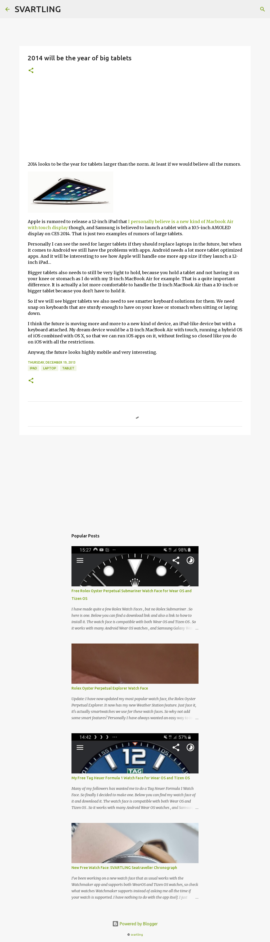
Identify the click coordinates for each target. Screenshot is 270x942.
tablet (68, 368)
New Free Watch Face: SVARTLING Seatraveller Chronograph (124, 868)
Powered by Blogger (135, 923)
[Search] (262, 9)
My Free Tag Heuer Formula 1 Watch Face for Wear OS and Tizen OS (130, 778)
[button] (31, 70)
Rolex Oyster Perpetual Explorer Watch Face (109, 688)
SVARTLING (38, 9)
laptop (49, 368)
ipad (33, 368)
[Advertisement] (135, 120)
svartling (137, 934)
